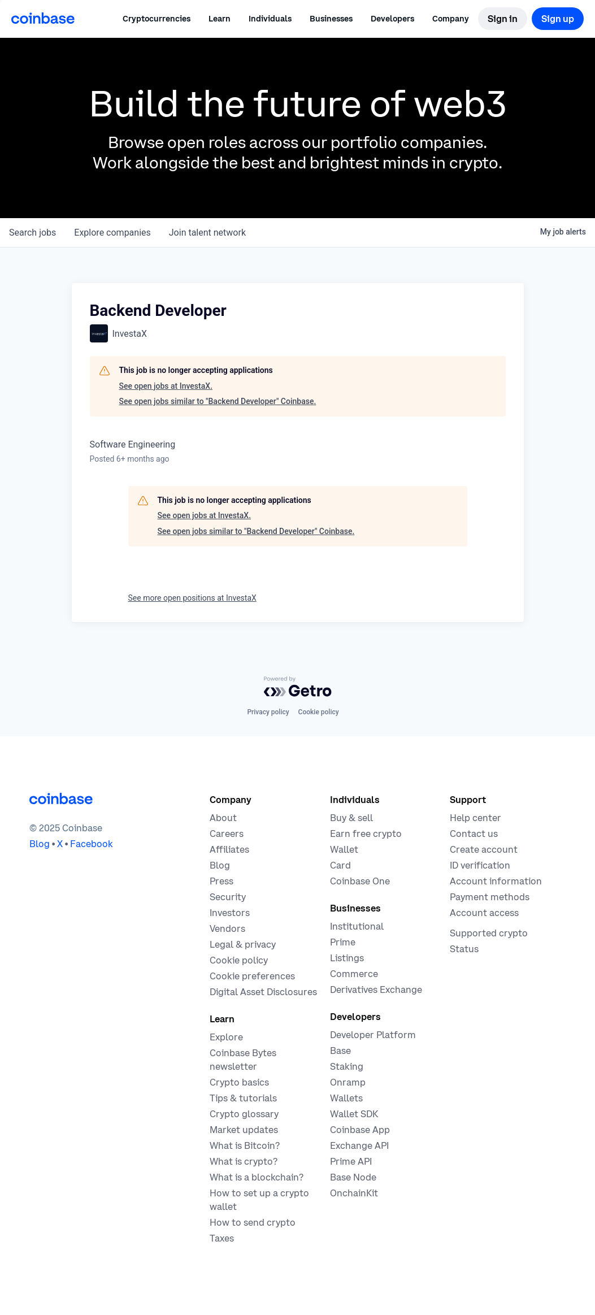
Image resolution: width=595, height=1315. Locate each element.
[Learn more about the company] (223, 817)
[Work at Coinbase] (227, 833)
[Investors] (230, 912)
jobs (32, 232)
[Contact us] (474, 833)
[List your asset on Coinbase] (347, 958)
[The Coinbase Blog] (220, 865)
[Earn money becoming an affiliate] (229, 849)
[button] (219, 18)
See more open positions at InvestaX (192, 597)
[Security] (228, 897)
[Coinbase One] (360, 881)
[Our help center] (475, 817)
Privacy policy (268, 712)
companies (112, 232)
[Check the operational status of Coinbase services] (464, 949)
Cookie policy (318, 712)
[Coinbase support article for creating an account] (484, 849)
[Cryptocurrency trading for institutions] (342, 942)
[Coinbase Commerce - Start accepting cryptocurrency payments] (354, 973)
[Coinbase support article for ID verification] (480, 865)
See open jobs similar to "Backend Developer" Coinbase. (217, 401)
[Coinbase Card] (340, 865)
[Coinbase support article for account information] (496, 881)
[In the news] (221, 881)
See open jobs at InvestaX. (166, 385)
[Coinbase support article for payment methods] (489, 897)
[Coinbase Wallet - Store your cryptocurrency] (344, 849)
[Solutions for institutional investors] (357, 926)
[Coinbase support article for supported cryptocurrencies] (489, 933)
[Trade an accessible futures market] (376, 989)
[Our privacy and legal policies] (243, 944)
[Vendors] (227, 928)
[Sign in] (502, 18)
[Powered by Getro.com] (298, 686)
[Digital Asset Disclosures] (263, 992)
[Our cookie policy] (239, 960)
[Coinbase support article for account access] (484, 912)
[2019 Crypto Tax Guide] (222, 1238)
